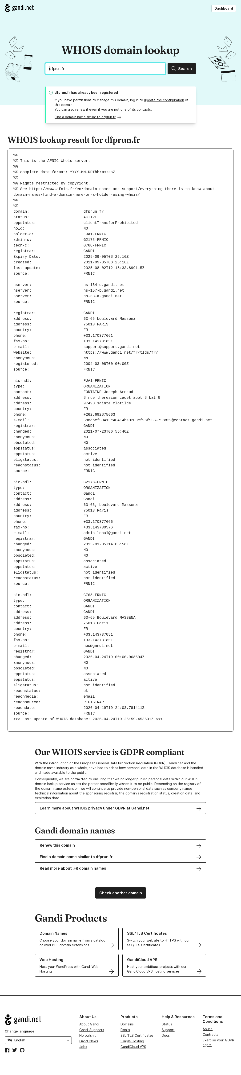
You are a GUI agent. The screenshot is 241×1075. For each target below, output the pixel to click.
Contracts (210, 1034)
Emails (125, 1030)
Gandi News (88, 1041)
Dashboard (224, 8)
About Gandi (89, 1024)
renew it (81, 109)
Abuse (208, 1029)
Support (168, 1030)
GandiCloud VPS (133, 1047)
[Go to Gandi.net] (19, 8)
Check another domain (120, 893)
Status (167, 1024)
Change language (19, 1031)
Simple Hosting (132, 1041)
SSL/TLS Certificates (136, 1035)
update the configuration (164, 100)
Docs (166, 1035)
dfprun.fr (62, 92)
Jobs (83, 1047)
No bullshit (87, 1035)
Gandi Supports (91, 1030)
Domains (127, 1024)
